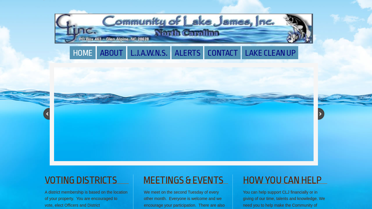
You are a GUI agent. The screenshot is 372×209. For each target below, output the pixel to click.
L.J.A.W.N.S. (149, 53)
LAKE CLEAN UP (270, 53)
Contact (223, 53)
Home (83, 53)
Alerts (187, 53)
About (111, 53)
